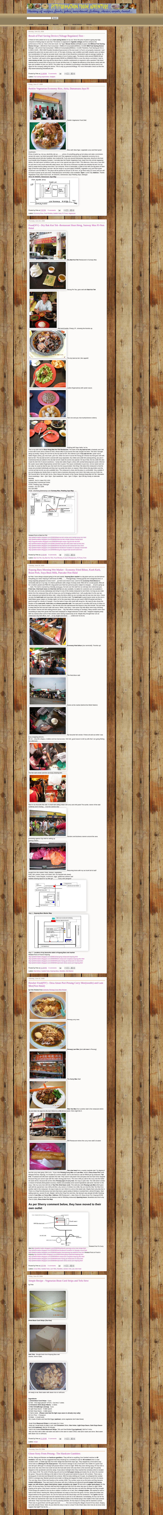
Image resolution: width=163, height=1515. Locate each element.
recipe (36, 1442)
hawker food (57, 213)
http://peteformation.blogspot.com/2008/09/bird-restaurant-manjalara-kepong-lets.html (56, 959)
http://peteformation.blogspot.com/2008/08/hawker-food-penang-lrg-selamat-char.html (56, 1252)
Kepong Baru (54, 971)
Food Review (48, 213)
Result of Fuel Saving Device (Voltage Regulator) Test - (56, 35)
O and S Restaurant (69, 558)
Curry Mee (37, 1269)
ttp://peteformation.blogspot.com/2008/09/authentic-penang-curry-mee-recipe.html (59, 1248)
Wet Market (69, 971)
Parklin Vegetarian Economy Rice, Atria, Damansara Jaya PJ (59, 88)
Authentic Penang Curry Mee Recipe (55, 990)
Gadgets (52, 76)
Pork (84, 558)
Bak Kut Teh (38, 558)
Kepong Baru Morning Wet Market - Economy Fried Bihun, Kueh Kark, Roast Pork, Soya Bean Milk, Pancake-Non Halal (65, 571)
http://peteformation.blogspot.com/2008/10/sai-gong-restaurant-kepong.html (53, 957)
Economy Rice (38, 213)
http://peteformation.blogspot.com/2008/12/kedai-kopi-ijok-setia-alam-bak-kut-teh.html (56, 543)
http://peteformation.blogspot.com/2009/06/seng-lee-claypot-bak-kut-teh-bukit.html (55, 550)
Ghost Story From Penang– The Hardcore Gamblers (54, 1453)
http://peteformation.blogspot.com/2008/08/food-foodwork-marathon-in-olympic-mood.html (58, 547)
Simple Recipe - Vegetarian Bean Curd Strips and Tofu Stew (59, 1280)
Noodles (62, 971)
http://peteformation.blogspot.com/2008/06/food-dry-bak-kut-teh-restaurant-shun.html (56, 545)
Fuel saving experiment (41, 76)
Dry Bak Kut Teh (47, 558)
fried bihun (37, 971)
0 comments (53, 73)
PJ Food (65, 213)
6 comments (53, 968)
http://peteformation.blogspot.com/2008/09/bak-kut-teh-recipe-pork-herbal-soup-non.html (57, 537)
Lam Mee (53, 1269)
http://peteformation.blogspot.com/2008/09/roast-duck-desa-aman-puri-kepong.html (56, 963)
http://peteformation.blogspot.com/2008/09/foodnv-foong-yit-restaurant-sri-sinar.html (56, 961)
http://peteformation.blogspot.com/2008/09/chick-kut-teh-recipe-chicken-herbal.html (56, 539)
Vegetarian (72, 213)
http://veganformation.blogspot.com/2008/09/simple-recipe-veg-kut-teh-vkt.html (54, 541)
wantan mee (67, 1269)
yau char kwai (76, 1269)
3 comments (52, 1266)
